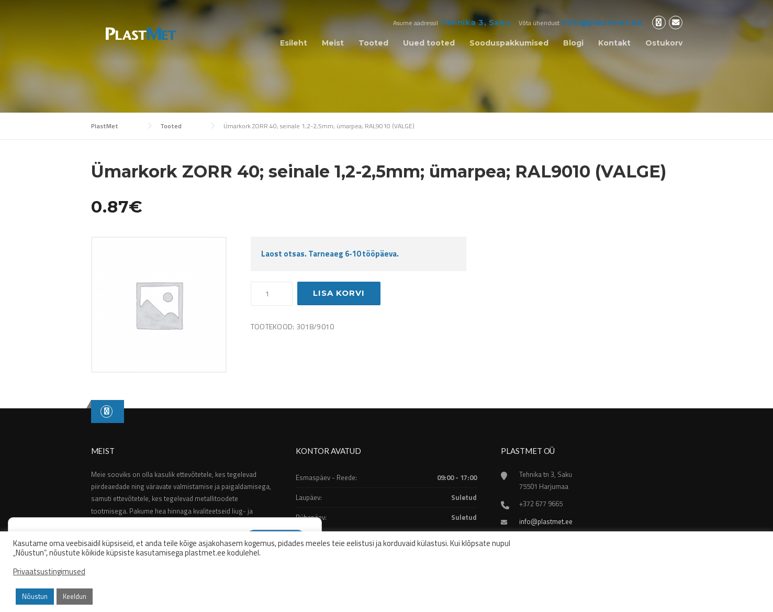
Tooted (373, 43)
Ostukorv (663, 43)
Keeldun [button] (74, 596)
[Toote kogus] (272, 294)
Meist (333, 43)
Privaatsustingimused (49, 571)
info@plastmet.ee (602, 22)
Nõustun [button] (35, 596)
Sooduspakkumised (508, 43)
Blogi (573, 43)
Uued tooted (429, 43)
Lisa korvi (339, 293)
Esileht (293, 43)
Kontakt (614, 43)
